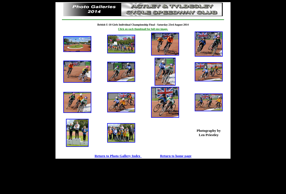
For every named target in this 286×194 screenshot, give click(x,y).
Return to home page (175, 156)
